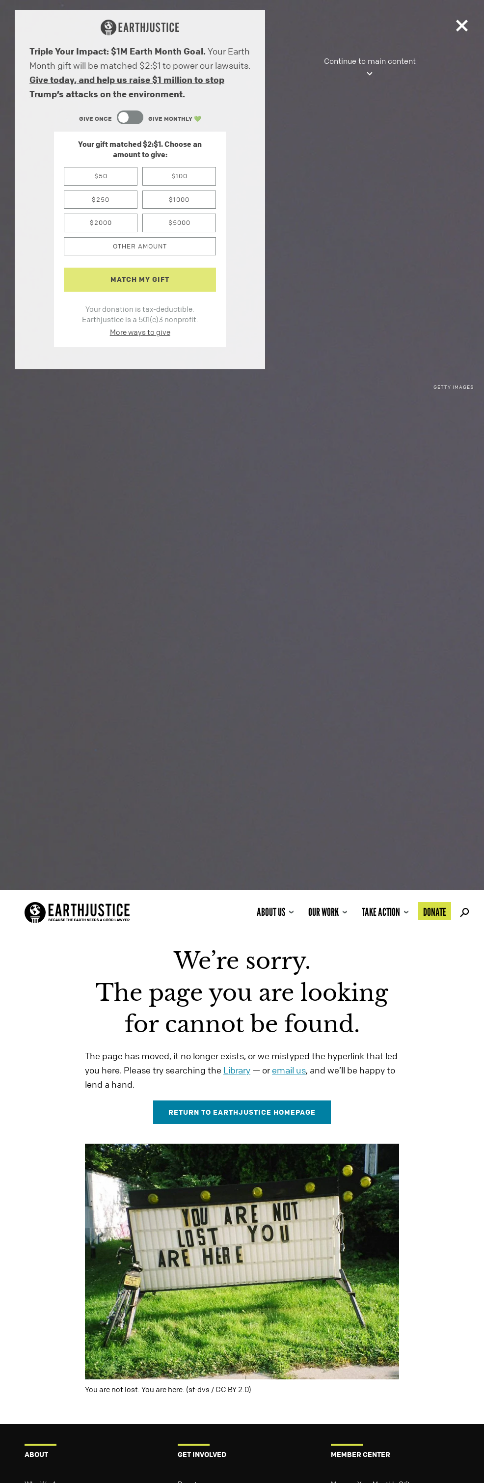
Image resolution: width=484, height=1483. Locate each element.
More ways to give (140, 332)
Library (236, 1070)
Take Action (381, 912)
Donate (434, 912)
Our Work (323, 912)
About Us (271, 912)
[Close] (462, 28)
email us (289, 1070)
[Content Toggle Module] (140, 118)
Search (463, 911)
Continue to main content (370, 67)
